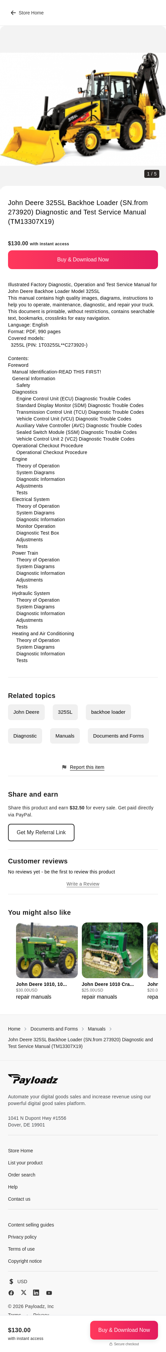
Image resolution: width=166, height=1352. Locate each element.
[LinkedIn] (36, 1293)
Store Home (27, 12)
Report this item (82, 767)
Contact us (19, 1199)
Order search (21, 1175)
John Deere (26, 712)
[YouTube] (49, 1293)
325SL (65, 712)
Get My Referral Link (41, 832)
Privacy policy (22, 1237)
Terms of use (21, 1249)
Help (13, 1187)
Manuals (64, 736)
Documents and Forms (118, 736)
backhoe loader (108, 712)
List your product (25, 1162)
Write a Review (82, 884)
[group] (47, 961)
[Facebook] (11, 1293)
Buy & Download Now (83, 259)
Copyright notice (25, 1261)
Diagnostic (25, 736)
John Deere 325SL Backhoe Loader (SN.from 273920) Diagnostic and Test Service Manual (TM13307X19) (80, 1043)
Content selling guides (31, 1225)
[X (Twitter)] (23, 1292)
